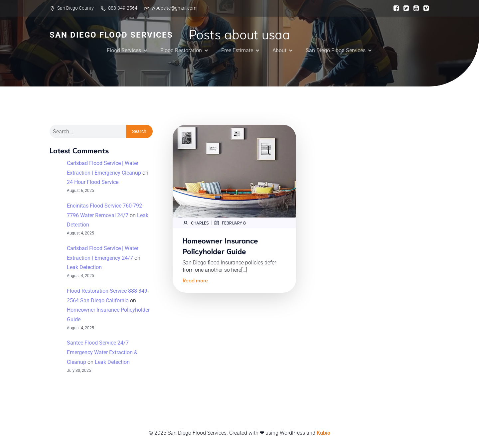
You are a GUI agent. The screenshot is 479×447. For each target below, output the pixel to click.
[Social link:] (394, 8)
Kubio (323, 433)
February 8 (230, 223)
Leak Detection (84, 267)
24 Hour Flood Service (92, 182)
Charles (196, 223)
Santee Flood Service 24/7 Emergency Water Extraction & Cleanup (102, 352)
